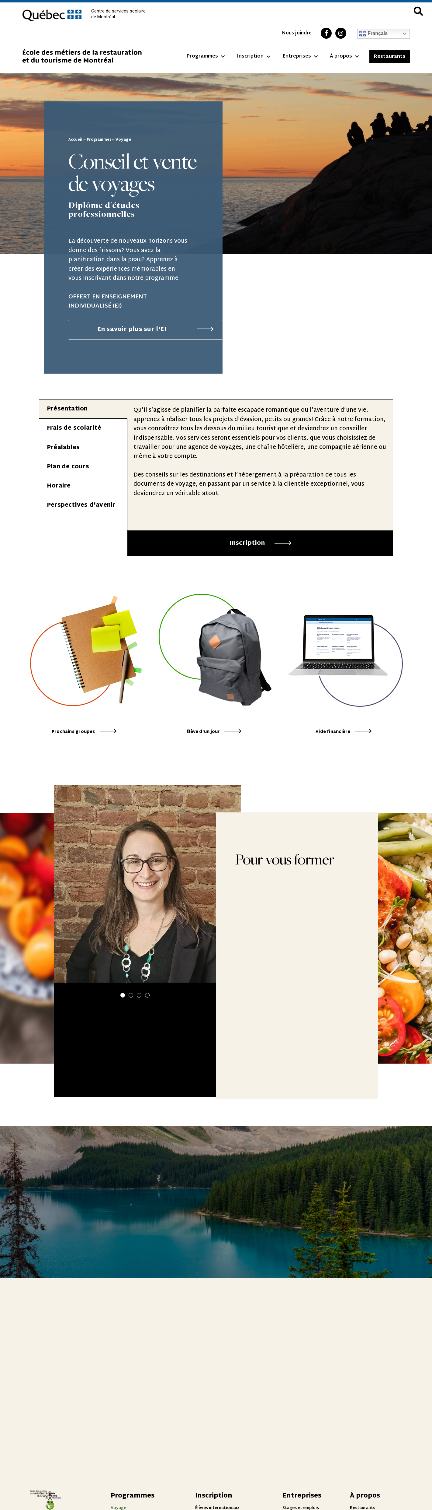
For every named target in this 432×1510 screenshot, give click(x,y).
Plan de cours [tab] (68, 466)
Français (373, 33)
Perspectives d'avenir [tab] (81, 505)
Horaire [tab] (59, 485)
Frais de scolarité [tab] (74, 428)
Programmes (205, 56)
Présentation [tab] (67, 408)
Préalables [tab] (63, 447)
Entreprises (300, 56)
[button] (122, 1011)
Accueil (75, 139)
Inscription (253, 56)
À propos (344, 56)
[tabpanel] (260, 464)
